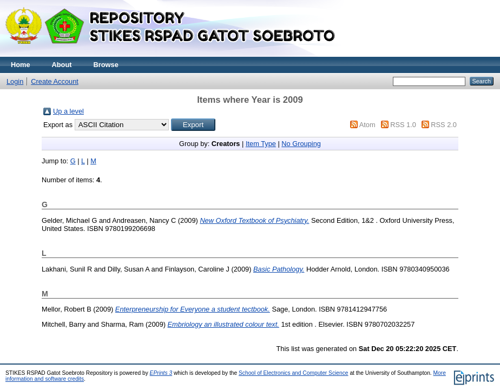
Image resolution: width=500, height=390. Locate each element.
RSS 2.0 (444, 125)
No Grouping (301, 144)
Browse (106, 65)
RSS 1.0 (403, 125)
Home (20, 65)
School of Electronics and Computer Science (293, 373)
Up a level (68, 111)
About (62, 65)
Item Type (261, 144)
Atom (367, 125)
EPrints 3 (161, 373)
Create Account (54, 81)
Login (14, 81)
